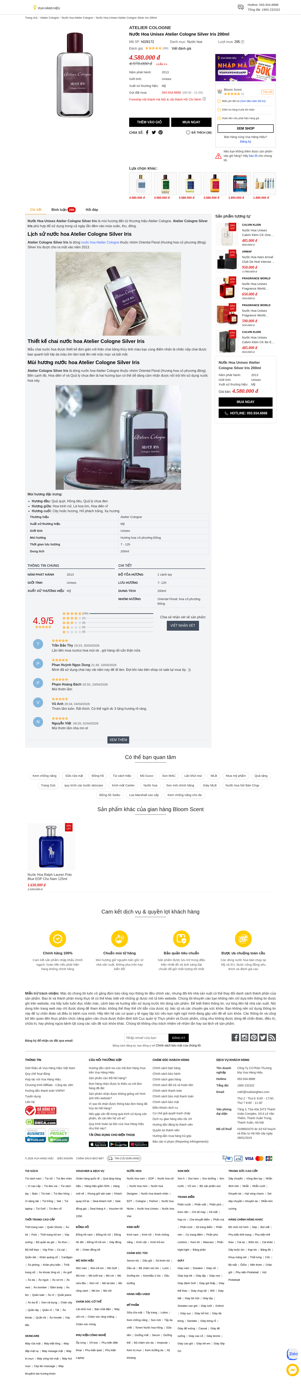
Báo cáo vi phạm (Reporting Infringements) (180, 1141)
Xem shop (245, 128)
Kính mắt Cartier (123, 785)
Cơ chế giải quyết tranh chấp (171, 1113)
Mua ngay (191, 122)
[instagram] (244, 1037)
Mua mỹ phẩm (236, 775)
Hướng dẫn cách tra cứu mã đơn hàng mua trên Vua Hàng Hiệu (117, 1070)
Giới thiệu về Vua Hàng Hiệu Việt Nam (50, 1068)
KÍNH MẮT (133, 1227)
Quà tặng (261, 775)
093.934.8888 (268, 4)
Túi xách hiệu (122, 775)
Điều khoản (65, 1158)
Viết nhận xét (183, 625)
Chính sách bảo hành (166, 1073)
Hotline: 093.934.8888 (245, 413)
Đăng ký (245, 141)
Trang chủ (31, 17)
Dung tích (127, 591)
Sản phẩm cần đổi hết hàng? (107, 1078)
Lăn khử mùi (193, 775)
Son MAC (169, 775)
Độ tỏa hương (130, 574)
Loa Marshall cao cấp (144, 795)
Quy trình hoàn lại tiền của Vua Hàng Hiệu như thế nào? (116, 1126)
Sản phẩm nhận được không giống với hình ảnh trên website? (117, 1096)
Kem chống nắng (44, 775)
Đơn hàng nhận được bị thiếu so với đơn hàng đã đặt (115, 1086)
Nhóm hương (129, 599)
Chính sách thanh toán (167, 1090)
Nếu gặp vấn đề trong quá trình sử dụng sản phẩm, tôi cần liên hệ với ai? (118, 1116)
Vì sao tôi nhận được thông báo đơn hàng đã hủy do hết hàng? (118, 1106)
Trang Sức (48, 785)
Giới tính (35, 582)
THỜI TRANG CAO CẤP (40, 1219)
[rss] (272, 1037)
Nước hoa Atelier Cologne (77, 17)
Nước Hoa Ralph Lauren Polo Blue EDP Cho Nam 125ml (50, 877)
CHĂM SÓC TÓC (137, 1253)
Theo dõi (267, 91)
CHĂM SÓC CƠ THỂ (88, 1301)
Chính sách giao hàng (167, 1079)
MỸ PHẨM (133, 1305)
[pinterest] (254, 1037)
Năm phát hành (41, 574)
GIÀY (181, 1260)
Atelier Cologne (49, 17)
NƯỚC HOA (134, 1171)
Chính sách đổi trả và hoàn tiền (173, 1085)
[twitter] (263, 1037)
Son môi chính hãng (180, 785)
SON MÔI (183, 1171)
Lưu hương (128, 582)
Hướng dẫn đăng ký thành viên (173, 1124)
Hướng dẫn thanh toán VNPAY (45, 1090)
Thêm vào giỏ (149, 122)
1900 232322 (271, 9)
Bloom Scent (233, 89)
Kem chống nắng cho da (185, 795)
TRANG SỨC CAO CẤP (243, 1171)
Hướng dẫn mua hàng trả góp (172, 1136)
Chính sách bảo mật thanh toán (173, 1096)
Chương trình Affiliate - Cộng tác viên (49, 1085)
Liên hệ (30, 1102)
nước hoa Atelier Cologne (100, 242)
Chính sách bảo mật (166, 1102)
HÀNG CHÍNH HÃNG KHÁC (245, 1219)
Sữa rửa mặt (74, 775)
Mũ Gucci (146, 775)
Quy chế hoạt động (37, 1073)
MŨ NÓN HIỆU (85, 1260)
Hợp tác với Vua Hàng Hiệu (43, 1079)
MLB (214, 775)
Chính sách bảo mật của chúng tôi (178, 1045)
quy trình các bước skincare (83, 785)
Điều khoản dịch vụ (165, 1107)
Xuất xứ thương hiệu (46, 591)
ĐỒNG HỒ (82, 1227)
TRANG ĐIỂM (186, 1196)
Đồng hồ (98, 775)
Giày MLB (210, 785)
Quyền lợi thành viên (166, 1130)
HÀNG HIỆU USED (138, 1294)
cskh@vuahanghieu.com (253, 1092)
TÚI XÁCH (31, 1171)
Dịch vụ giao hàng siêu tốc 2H (172, 1119)
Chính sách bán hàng (166, 1068)
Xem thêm (118, 740)
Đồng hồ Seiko (109, 795)
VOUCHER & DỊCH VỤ (90, 1171)
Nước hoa (194, 42)
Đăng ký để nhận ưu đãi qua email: (49, 1040)
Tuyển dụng (33, 1096)
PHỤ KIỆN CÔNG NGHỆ (91, 1335)
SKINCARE (32, 1336)
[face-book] (235, 1037)
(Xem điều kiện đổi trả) (253, 101)
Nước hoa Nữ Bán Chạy (242, 785)
